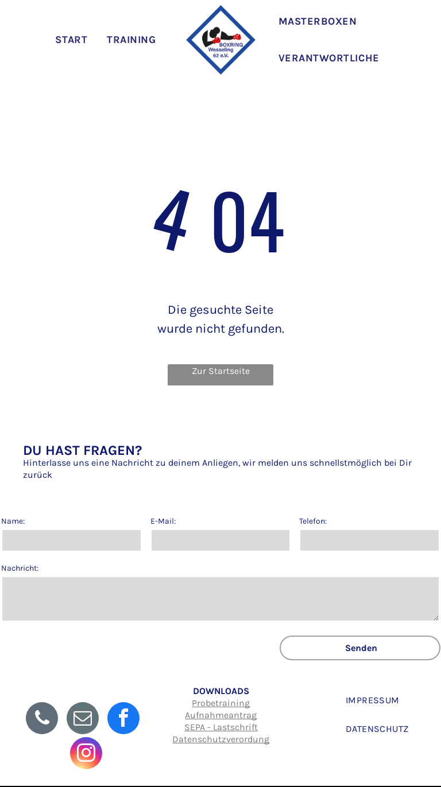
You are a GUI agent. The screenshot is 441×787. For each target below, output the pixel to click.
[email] (83, 719)
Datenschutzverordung (220, 739)
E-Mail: (163, 521)
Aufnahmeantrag (221, 715)
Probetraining (221, 703)
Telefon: (313, 521)
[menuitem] (74, 39)
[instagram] (86, 754)
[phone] (42, 719)
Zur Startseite (221, 370)
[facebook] (123, 719)
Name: (13, 521)
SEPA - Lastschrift (221, 727)
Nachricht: (19, 568)
